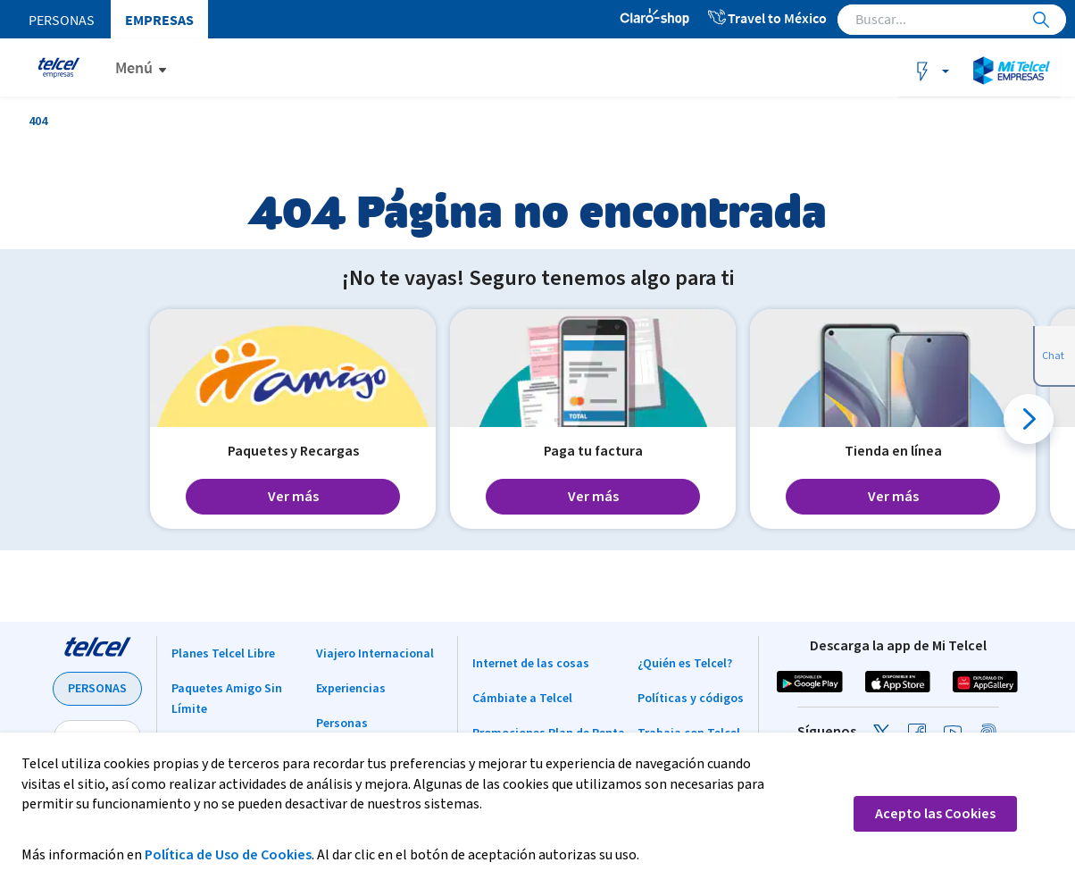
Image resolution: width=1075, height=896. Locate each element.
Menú (134, 67)
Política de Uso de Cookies (228, 855)
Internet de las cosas (530, 664)
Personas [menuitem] (62, 20)
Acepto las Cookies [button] (935, 814)
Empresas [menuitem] (159, 20)
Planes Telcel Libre (223, 654)
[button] (1029, 419)
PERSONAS (97, 689)
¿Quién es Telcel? (685, 664)
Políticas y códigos (691, 699)
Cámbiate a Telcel (522, 699)
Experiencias (351, 689)
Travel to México (766, 18)
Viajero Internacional (375, 654)
